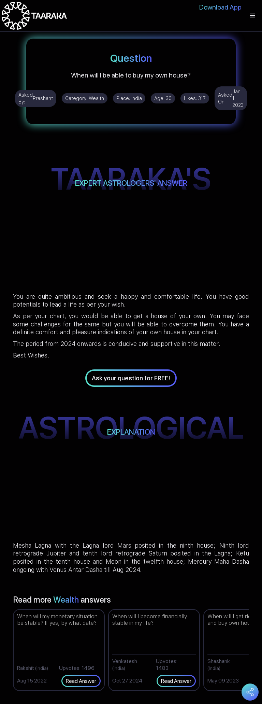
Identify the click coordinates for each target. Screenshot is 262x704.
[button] (253, 15)
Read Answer (81, 681)
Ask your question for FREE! (131, 378)
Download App (220, 7)
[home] (34, 16)
